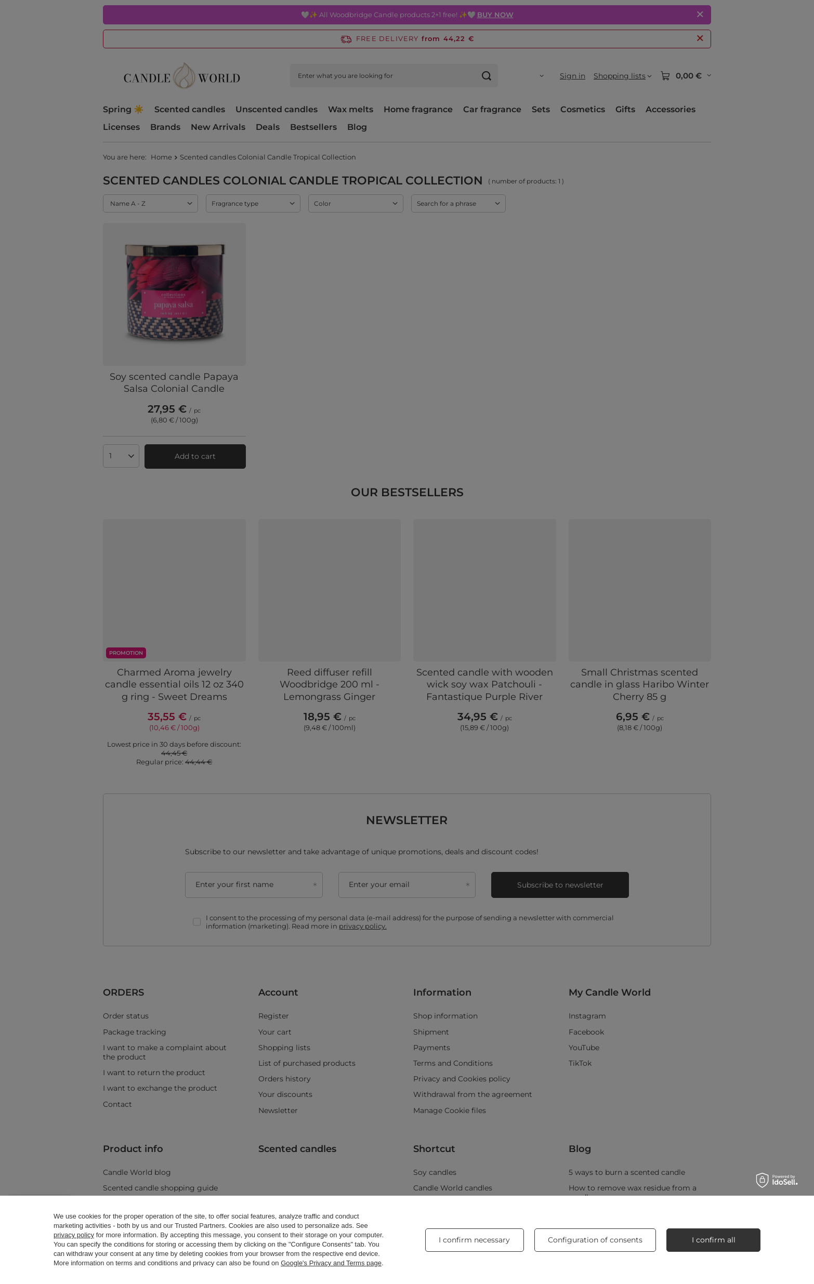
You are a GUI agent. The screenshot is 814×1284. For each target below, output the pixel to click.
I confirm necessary (474, 1240)
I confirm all (714, 1240)
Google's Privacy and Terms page (331, 1263)
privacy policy (74, 1235)
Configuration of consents (595, 1240)
